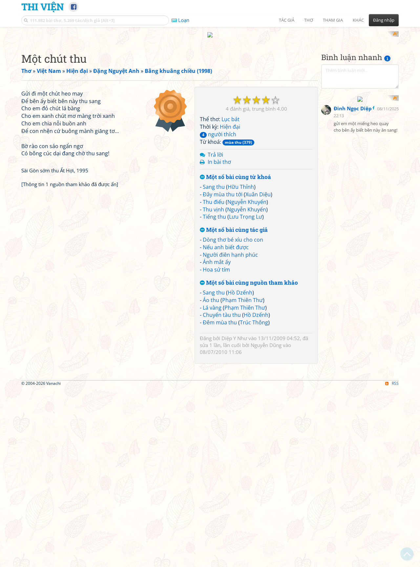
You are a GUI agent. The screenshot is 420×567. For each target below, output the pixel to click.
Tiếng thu (214, 302)
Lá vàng (212, 393)
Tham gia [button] (333, 20)
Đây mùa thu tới (222, 280)
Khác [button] (358, 20)
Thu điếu (213, 287)
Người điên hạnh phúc (230, 340)
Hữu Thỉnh (241, 272)
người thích (218, 220)
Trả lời (215, 240)
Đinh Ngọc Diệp (353, 253)
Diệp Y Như (234, 424)
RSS (392, 561)
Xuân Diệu (258, 280)
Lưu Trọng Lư (245, 302)
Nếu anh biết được (226, 333)
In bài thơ (219, 247)
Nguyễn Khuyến (246, 287)
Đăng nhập (383, 20)
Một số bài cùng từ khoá (235, 263)
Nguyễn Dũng (266, 431)
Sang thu (214, 272)
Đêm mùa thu (220, 408)
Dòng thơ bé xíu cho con (233, 325)
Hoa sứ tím (216, 355)
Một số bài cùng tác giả (234, 316)
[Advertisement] (210, 77)
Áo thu (211, 385)
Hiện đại (230, 212)
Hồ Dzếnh (240, 378)
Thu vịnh (213, 295)
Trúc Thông (254, 408)
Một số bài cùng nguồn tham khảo (249, 369)
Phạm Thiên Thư (242, 385)
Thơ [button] (308, 20)
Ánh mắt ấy (217, 348)
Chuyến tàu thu (222, 400)
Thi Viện (42, 6)
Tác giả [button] (286, 20)
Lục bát (230, 205)
